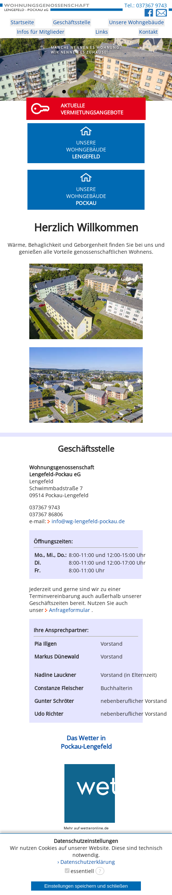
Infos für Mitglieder (40, 31)
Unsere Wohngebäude (136, 22)
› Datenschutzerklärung (86, 861)
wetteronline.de (95, 827)
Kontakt (148, 31)
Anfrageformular (69, 609)
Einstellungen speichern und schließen (86, 886)
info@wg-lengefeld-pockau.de (86, 521)
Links (102, 31)
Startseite (22, 22)
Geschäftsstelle (71, 22)
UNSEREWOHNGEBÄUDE (86, 146)
